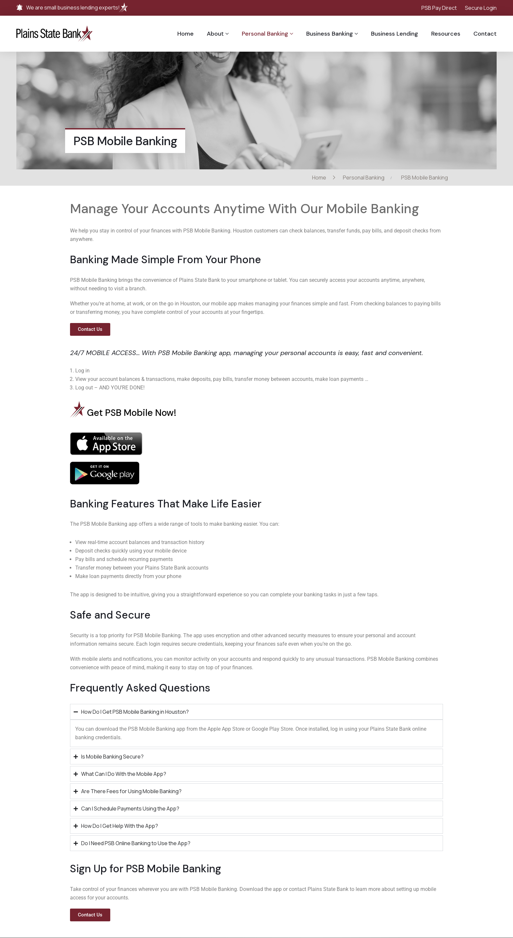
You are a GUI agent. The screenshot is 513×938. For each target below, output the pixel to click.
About (215, 34)
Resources (445, 34)
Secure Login (481, 7)
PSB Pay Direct (439, 7)
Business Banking (329, 34)
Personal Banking (265, 34)
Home (185, 34)
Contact (485, 34)
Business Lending (394, 34)
